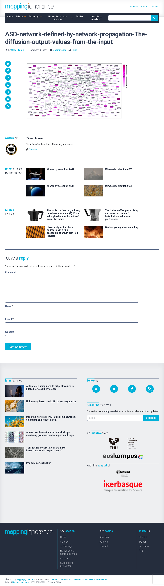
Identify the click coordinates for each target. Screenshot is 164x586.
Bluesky (143, 536)
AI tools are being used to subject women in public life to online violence (50, 388)
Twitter (142, 541)
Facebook (144, 545)
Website (33, 149)
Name (9, 306)
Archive (64, 558)
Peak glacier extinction (38, 463)
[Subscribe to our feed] (150, 389)
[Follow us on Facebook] (132, 389)
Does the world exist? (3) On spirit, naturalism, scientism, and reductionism (51, 418)
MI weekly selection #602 (60, 186)
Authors (104, 541)
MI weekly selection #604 (60, 169)
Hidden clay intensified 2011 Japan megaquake (51, 401)
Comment (11, 272)
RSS (141, 550)
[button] (8, 64)
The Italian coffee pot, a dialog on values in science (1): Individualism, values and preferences (121, 215)
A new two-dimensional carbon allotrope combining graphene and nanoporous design (50, 434)
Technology (66, 545)
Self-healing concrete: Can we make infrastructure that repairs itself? (46, 449)
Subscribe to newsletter (66, 564)
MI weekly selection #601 (118, 186)
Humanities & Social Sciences (68, 552)
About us (104, 536)
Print (74, 50)
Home (63, 536)
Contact (104, 545)
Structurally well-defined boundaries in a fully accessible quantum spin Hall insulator (62, 231)
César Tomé (17, 50)
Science (64, 541)
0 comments (59, 50)
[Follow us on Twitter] (114, 389)
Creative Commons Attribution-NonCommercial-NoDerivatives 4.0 (78, 579)
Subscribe (151, 417)
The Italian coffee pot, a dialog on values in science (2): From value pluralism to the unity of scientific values (63, 215)
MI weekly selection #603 (118, 169)
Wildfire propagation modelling (121, 227)
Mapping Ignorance (24, 579)
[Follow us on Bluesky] (96, 389)
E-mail (9, 319)
